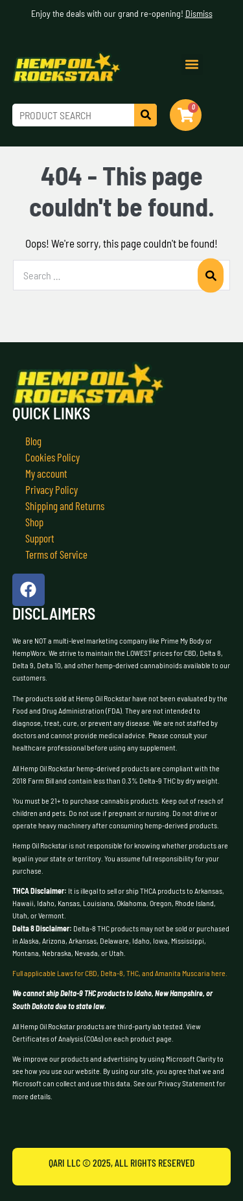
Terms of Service (56, 554)
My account (46, 473)
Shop (34, 521)
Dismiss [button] (199, 13)
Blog (33, 440)
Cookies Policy (52, 456)
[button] (192, 64)
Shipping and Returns (64, 505)
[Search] (145, 115)
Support (39, 537)
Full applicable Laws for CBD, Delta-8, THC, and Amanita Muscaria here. (119, 972)
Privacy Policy (51, 489)
